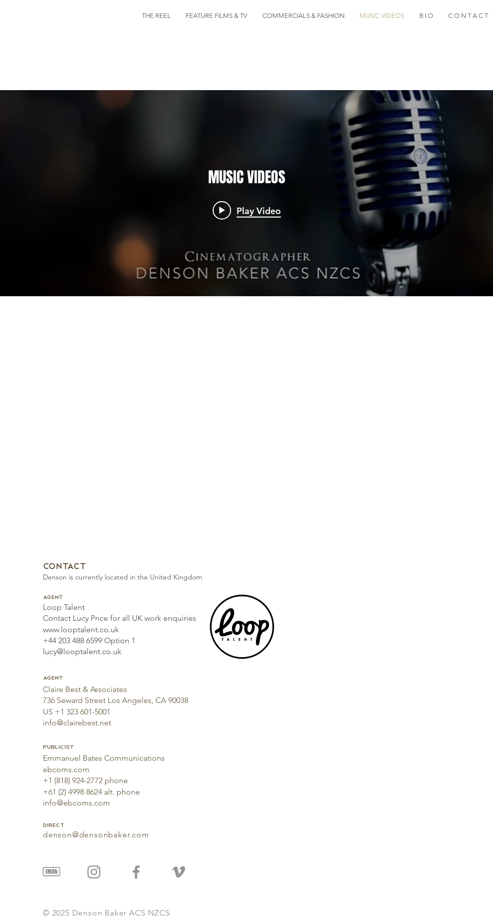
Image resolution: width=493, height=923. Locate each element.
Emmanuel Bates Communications (104, 758)
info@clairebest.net (77, 722)
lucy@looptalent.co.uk (82, 651)
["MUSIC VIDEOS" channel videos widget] (246, 193)
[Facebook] (136, 872)
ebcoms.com (66, 769)
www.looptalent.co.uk (81, 629)
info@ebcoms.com (76, 803)
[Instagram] (94, 872)
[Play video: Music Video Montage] (247, 211)
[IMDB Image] (51, 872)
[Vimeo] (178, 872)
